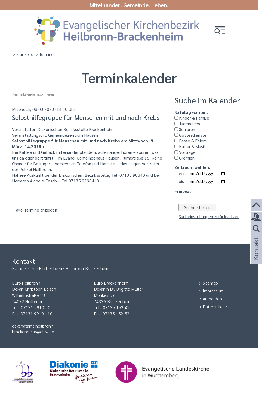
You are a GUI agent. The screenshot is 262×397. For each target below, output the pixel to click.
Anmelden (212, 298)
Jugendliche (188, 123)
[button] (220, 30)
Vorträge (185, 152)
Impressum (213, 291)
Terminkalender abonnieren (33, 94)
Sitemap (210, 283)
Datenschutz (215, 306)
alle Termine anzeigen (36, 210)
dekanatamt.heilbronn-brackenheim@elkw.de (33, 328)
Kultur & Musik (190, 146)
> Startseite (23, 54)
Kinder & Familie (191, 118)
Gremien (184, 158)
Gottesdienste (190, 135)
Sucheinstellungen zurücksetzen (209, 216)
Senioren (184, 129)
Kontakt (255, 256)
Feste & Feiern (190, 140)
